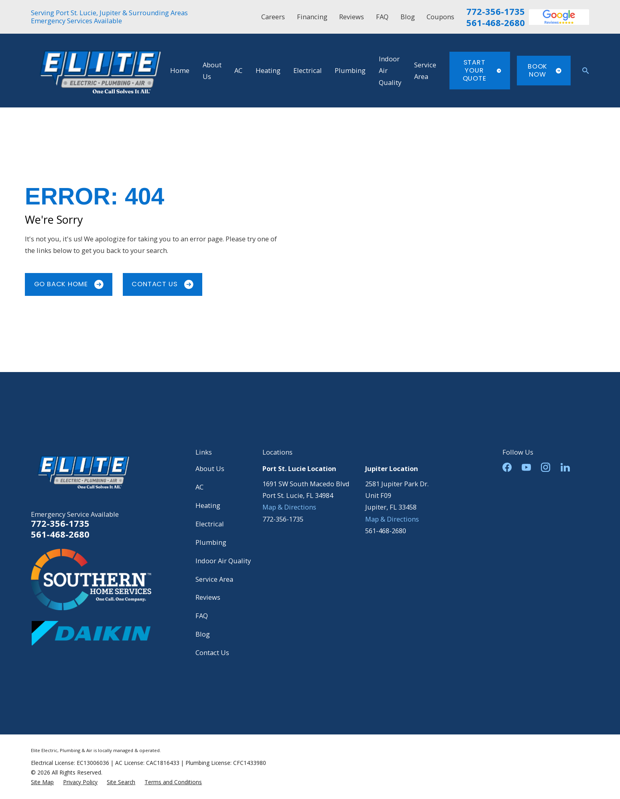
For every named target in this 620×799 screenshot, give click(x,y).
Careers (273, 16)
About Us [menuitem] (212, 70)
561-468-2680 (495, 22)
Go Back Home (69, 284)
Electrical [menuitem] (307, 70)
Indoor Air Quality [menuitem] (390, 70)
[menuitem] (42, 782)
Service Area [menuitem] (425, 70)
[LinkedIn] (565, 467)
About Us (209, 468)
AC (199, 487)
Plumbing (210, 542)
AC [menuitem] (238, 70)
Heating (207, 505)
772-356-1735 (495, 11)
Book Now (544, 70)
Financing (312, 16)
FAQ (382, 16)
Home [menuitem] (179, 70)
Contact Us (162, 284)
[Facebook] (507, 467)
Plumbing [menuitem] (350, 70)
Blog (407, 16)
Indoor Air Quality (223, 560)
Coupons (440, 16)
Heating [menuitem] (268, 70)
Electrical (209, 523)
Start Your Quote (482, 70)
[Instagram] (545, 467)
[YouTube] (526, 467)
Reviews (351, 16)
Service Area (214, 579)
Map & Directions (289, 507)
